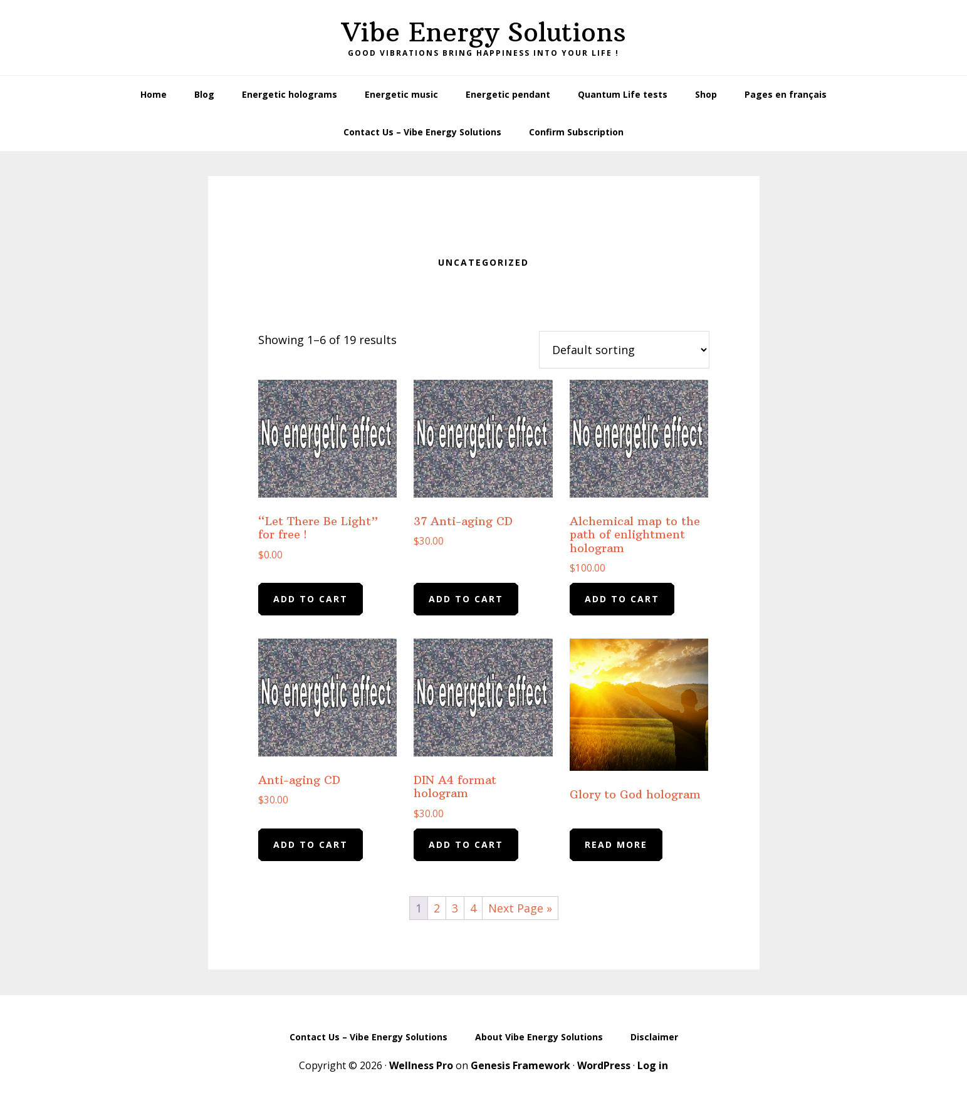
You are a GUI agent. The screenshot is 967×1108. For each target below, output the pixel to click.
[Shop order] (624, 349)
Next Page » (520, 908)
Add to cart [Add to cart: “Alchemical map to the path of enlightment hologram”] (622, 599)
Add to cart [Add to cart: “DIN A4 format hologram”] (466, 844)
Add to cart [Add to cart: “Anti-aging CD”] (310, 844)
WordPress (603, 1065)
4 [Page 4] (473, 908)
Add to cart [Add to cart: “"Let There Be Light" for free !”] (310, 599)
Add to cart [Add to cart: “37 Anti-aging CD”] (466, 599)
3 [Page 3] (455, 908)
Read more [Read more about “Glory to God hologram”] (616, 844)
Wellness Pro (421, 1065)
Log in (652, 1065)
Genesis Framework (520, 1065)
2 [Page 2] (437, 908)
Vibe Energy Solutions (484, 32)
